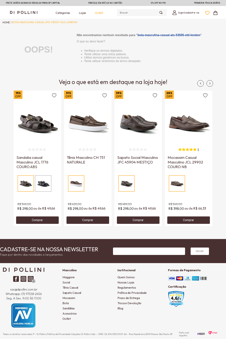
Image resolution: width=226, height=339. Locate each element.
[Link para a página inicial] (5, 22)
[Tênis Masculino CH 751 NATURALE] (88, 158)
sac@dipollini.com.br (23, 289)
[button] (25, 183)
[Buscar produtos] (161, 12)
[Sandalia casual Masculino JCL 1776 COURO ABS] (37, 158)
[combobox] (142, 12)
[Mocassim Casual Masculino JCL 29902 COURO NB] (188, 158)
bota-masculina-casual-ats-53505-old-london (44, 22)
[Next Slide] (210, 83)
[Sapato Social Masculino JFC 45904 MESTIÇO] (138, 158)
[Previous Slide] (200, 83)
